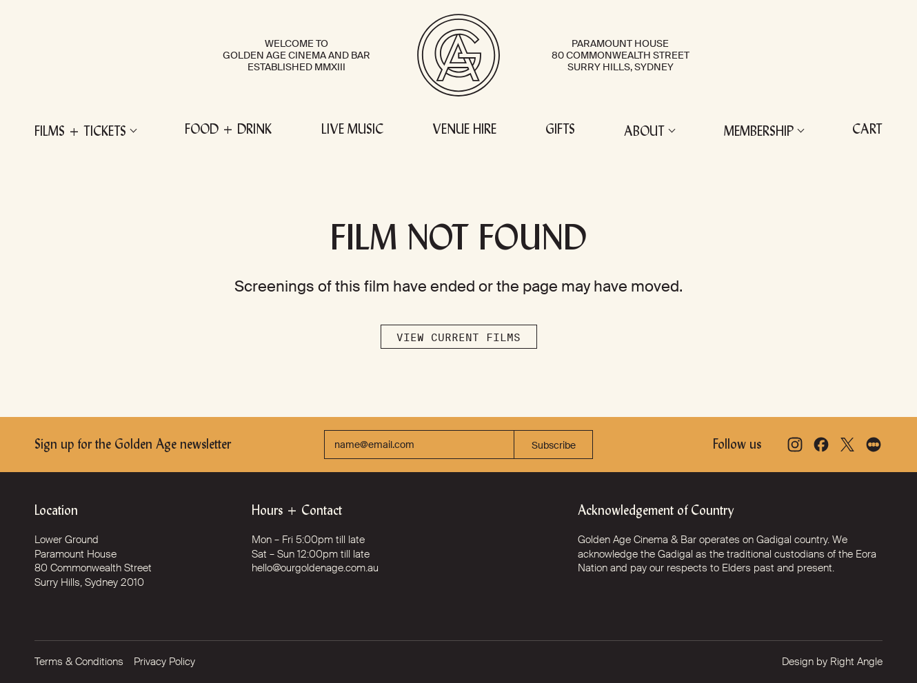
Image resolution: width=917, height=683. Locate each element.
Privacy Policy (164, 662)
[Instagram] (795, 444)
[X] (847, 444)
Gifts (560, 130)
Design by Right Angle (832, 662)
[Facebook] (821, 444)
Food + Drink (228, 130)
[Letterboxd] (873, 444)
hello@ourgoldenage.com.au (315, 568)
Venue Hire (464, 130)
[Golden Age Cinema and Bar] (458, 55)
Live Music (352, 130)
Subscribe (554, 445)
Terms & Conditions (78, 662)
